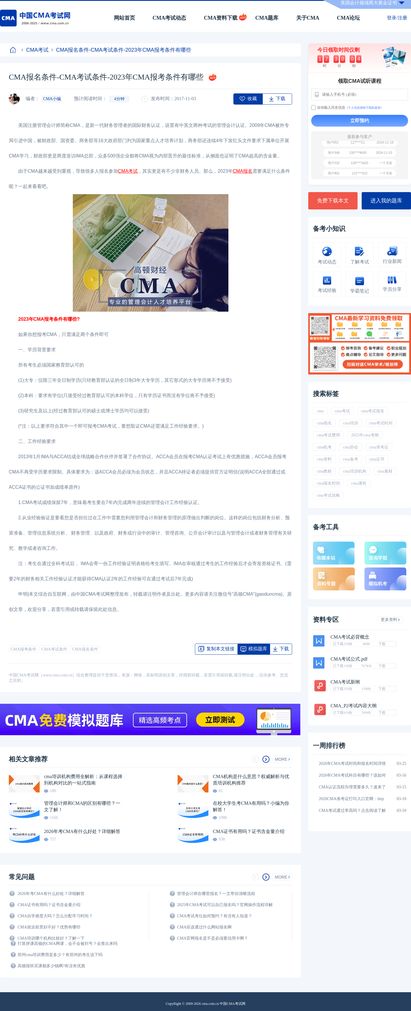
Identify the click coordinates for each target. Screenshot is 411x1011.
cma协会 (350, 447)
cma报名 (324, 423)
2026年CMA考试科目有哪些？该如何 (352, 775)
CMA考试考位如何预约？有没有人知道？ (214, 916)
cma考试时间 (381, 423)
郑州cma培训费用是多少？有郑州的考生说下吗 (60, 955)
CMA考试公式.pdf (349, 659)
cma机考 (324, 447)
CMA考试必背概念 (350, 637)
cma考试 (342, 411)
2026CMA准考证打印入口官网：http (351, 799)
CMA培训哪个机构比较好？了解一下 (51, 938)
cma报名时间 (328, 483)
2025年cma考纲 (364, 435)
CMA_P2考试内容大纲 (354, 705)
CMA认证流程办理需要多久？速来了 (352, 787)
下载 (381, 644)
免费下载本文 (333, 201)
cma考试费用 (328, 435)
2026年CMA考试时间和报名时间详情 (352, 763)
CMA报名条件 (85, 649)
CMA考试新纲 (345, 682)
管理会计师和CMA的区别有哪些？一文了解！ (82, 806)
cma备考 (350, 459)
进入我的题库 (386, 201)
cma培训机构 (354, 471)
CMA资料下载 (221, 18)
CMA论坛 (348, 18)
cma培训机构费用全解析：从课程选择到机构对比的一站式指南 (83, 779)
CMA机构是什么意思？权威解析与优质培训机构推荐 (251, 779)
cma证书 (376, 459)
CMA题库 (267, 18)
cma (320, 411)
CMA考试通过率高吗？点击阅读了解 (352, 810)
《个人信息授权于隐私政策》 (364, 107)
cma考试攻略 (328, 495)
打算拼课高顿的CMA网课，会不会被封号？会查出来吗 (67, 943)
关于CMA (307, 18)
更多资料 (390, 619)
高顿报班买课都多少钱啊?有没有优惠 (51, 966)
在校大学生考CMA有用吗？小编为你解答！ (251, 806)
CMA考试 (34, 50)
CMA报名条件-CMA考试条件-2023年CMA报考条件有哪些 (121, 50)
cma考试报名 (372, 411)
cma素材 (385, 471)
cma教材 (324, 471)
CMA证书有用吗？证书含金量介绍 (248, 831)
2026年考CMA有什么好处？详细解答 (82, 831)
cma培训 (350, 423)
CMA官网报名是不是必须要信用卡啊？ (212, 938)
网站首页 (124, 18)
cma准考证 (378, 447)
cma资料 (324, 459)
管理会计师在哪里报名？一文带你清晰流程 (216, 893)
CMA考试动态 (169, 18)
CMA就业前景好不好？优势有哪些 (49, 927)
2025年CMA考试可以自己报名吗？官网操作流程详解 (225, 905)
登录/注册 (397, 17)
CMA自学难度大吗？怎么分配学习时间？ (55, 916)
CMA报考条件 (23, 649)
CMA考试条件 (54, 649)
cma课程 (358, 483)
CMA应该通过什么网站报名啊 (204, 927)
